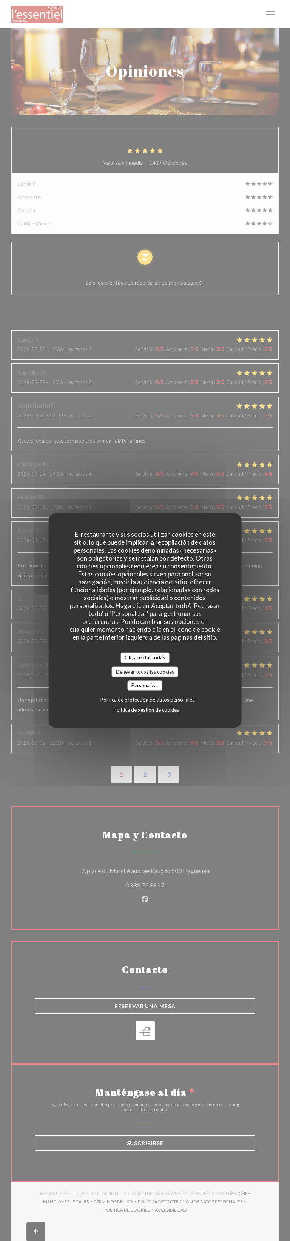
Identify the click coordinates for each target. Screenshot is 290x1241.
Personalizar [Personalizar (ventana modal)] (145, 685)
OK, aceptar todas (145, 657)
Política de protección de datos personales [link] (147, 699)
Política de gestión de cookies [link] (146, 709)
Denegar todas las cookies (145, 671)
